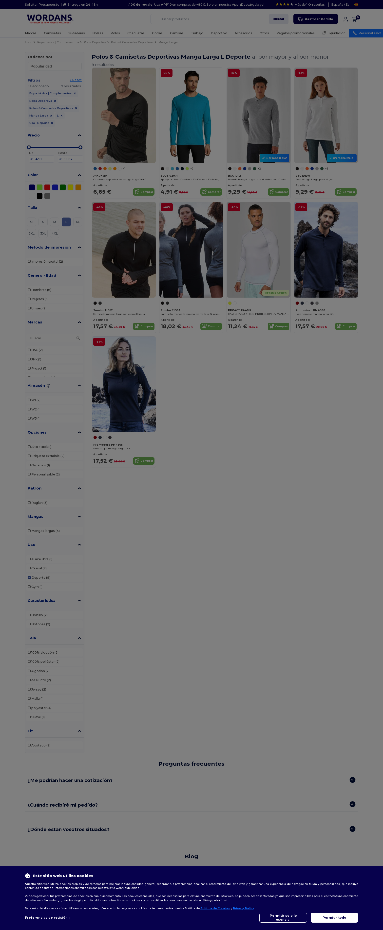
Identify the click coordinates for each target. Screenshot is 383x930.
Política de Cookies (215, 908)
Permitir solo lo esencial (283, 917)
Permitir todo (334, 917)
